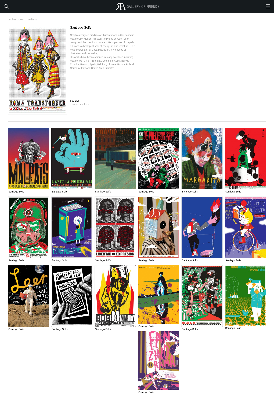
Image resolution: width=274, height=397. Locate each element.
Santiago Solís (16, 191)
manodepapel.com (80, 104)
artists (32, 19)
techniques (17, 19)
